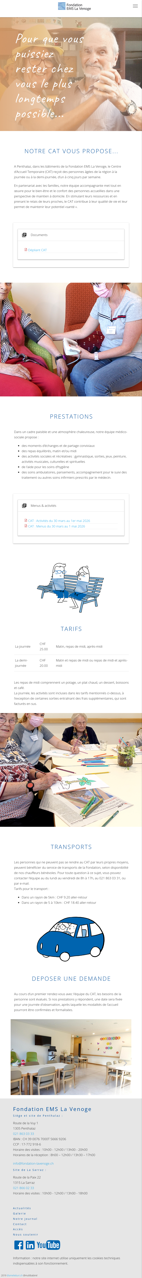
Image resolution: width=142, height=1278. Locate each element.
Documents (34, 235)
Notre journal (25, 1219)
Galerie (19, 1213)
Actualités (22, 1208)
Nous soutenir (26, 1234)
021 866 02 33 (23, 1188)
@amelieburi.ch (15, 1275)
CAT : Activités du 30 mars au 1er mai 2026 (59, 521)
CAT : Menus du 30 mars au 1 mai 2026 (56, 526)
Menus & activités (38, 505)
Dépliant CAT (37, 250)
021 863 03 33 (23, 1133)
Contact (20, 1224)
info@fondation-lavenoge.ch (33, 1163)
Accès (18, 1229)
